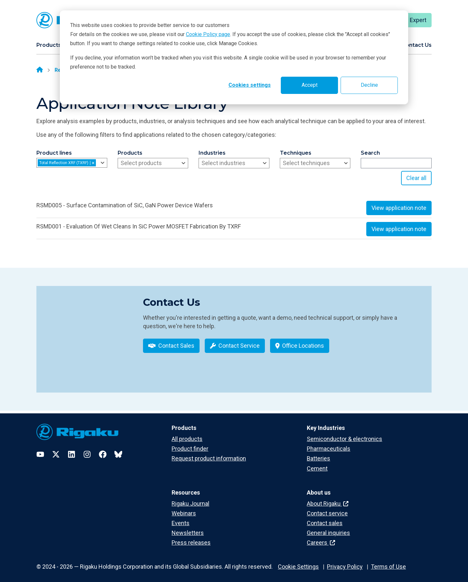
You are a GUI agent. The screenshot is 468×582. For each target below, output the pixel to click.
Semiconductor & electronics (344, 434)
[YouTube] (40, 450)
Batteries (318, 453)
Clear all (416, 178)
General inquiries (328, 528)
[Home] (39, 70)
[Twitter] (56, 450)
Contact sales (325, 518)
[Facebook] (103, 450)
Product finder (190, 444)
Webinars (184, 508)
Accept (310, 85)
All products (187, 434)
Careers (321, 538)
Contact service (327, 508)
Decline (369, 85)
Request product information (209, 453)
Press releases (191, 538)
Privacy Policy (345, 562)
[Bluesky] (118, 450)
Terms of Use (388, 562)
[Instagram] (87, 450)
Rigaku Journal (190, 499)
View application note (398, 207)
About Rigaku (327, 499)
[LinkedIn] (71, 450)
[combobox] (71, 163)
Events (180, 518)
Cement (317, 463)
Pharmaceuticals (328, 444)
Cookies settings (249, 85)
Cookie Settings (298, 562)
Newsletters (188, 528)
